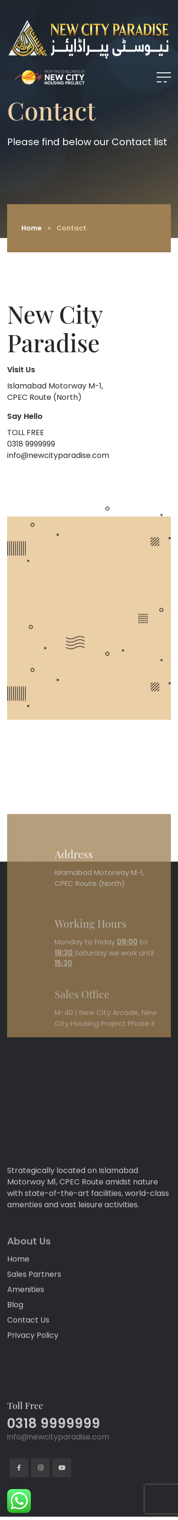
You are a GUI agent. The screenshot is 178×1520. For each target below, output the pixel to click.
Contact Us (28, 1389)
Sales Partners (34, 1344)
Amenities (25, 1359)
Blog (15, 1374)
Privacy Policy (32, 1405)
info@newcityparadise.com (58, 455)
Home (31, 228)
